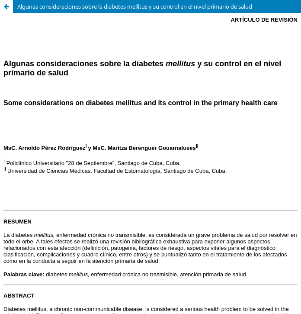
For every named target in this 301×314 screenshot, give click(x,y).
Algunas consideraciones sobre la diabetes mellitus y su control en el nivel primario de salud (134, 6)
